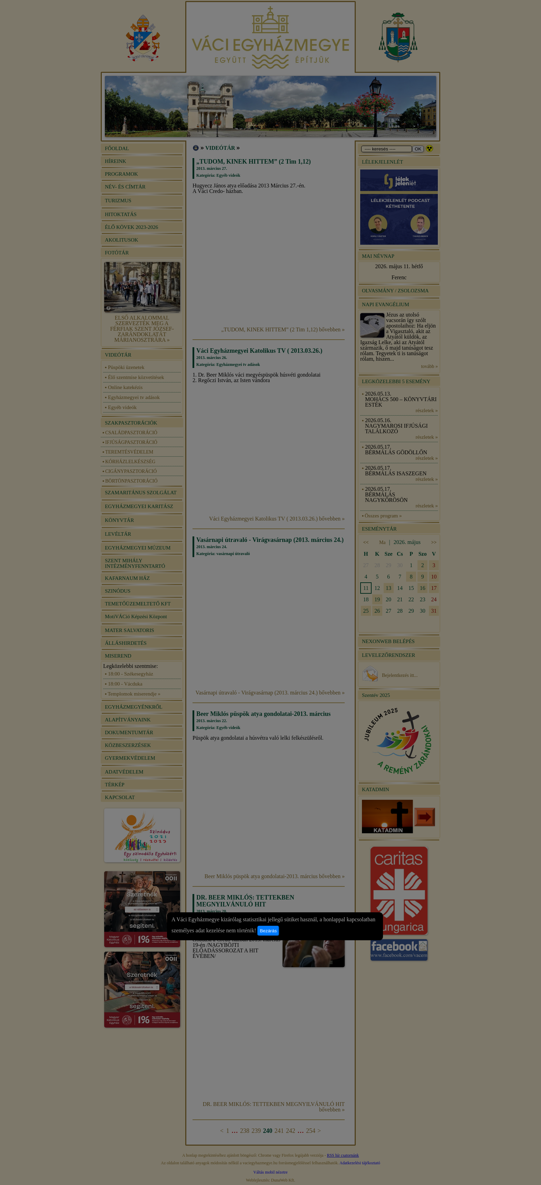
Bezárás (268, 930)
